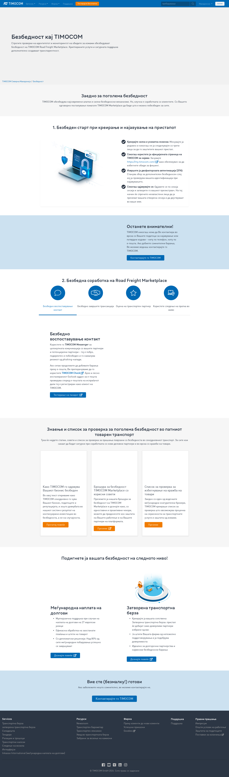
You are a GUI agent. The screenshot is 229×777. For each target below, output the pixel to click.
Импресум (201, 723)
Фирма (128, 719)
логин (220, 4)
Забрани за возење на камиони (94, 738)
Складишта (8, 731)
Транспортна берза (12, 723)
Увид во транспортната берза (93, 734)
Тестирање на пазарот (66, 395)
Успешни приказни (134, 727)
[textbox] (178, 3)
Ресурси (81, 719)
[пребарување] (175, 3)
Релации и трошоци (13, 738)
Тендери (7, 734)
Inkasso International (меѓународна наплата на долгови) (33, 753)
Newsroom (82, 723)
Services (7, 719)
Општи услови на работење (210, 727)
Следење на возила (13, 746)
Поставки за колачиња (209, 734)
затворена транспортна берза (18, 727)
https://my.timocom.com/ (141, 162)
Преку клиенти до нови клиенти (141, 723)
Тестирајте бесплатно (87, 4)
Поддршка (176, 723)
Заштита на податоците (208, 731)
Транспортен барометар (90, 727)
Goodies (129, 731)
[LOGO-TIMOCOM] (13, 4)
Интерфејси (8, 749)
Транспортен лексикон (89, 731)
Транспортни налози (13, 742)
